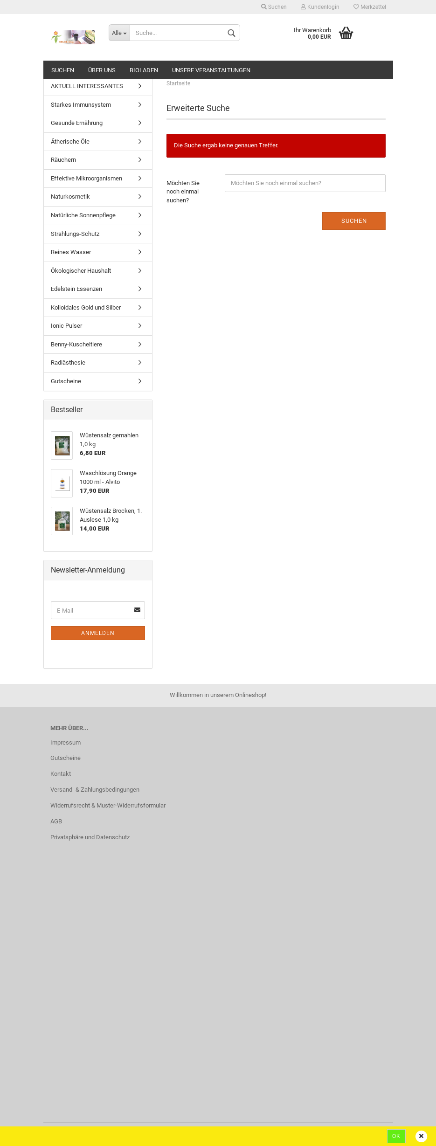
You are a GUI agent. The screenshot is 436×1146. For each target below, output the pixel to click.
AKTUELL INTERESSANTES (87, 86)
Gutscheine (66, 381)
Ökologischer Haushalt (81, 270)
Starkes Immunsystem (81, 104)
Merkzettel (369, 7)
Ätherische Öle (70, 141)
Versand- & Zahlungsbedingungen (94, 789)
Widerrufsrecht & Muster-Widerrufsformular (108, 805)
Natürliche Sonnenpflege (83, 215)
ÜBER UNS (102, 70)
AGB (56, 821)
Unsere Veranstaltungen (211, 70)
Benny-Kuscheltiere (76, 344)
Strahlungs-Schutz (75, 233)
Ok (396, 1136)
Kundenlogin (320, 7)
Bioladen (144, 70)
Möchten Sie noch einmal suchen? (183, 191)
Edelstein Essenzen (76, 288)
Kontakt (60, 773)
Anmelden (98, 633)
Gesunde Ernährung (77, 122)
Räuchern (63, 159)
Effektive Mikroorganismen (86, 178)
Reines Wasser (71, 252)
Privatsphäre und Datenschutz (90, 837)
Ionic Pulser (66, 325)
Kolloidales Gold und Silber (86, 307)
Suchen (274, 7)
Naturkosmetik (70, 196)
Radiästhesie (68, 362)
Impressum (65, 742)
